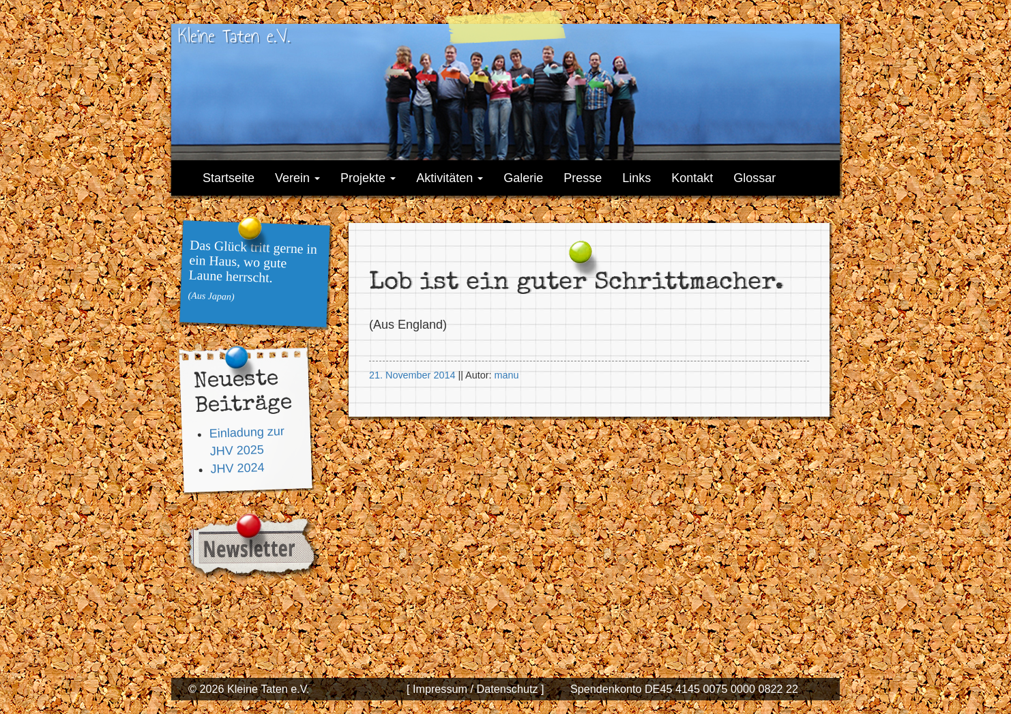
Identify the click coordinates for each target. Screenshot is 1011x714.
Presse (582, 178)
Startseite (228, 178)
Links (636, 178)
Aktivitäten (449, 178)
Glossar (754, 178)
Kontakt (692, 178)
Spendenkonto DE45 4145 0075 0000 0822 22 (684, 689)
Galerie (523, 178)
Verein (297, 178)
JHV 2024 (237, 468)
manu (506, 375)
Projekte (368, 178)
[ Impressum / (440, 689)
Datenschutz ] (508, 689)
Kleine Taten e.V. (234, 35)
